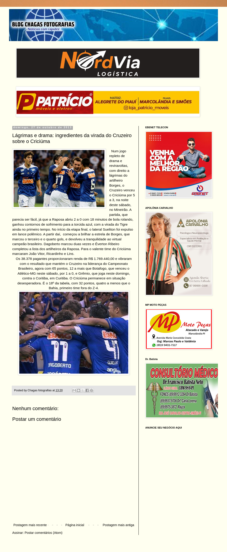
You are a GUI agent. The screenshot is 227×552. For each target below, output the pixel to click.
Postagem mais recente (30, 525)
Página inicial (74, 525)
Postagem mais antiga (118, 525)
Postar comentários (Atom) (43, 533)
